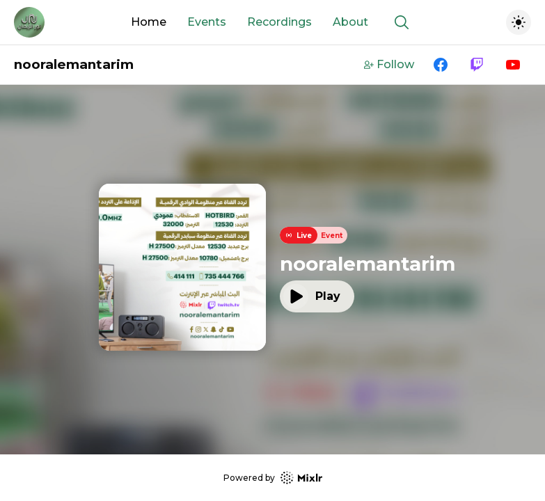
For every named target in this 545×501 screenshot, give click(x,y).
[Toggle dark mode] (518, 22)
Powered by (272, 477)
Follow (389, 64)
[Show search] (401, 22)
